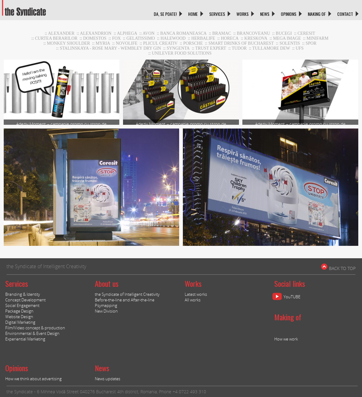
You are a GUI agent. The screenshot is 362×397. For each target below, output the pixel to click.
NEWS (264, 14)
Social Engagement (22, 305)
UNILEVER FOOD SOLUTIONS (182, 53)
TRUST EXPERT (210, 48)
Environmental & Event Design (32, 333)
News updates (107, 378)
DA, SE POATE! (165, 14)
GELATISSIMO (140, 38)
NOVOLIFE (127, 43)
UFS (300, 48)
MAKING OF (317, 14)
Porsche (193, 43)
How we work (286, 339)
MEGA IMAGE (287, 38)
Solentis (290, 43)
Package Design (19, 311)
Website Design (19, 316)
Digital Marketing (20, 322)
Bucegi (284, 33)
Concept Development (25, 300)
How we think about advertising (33, 378)
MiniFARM (318, 38)
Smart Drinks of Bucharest (241, 43)
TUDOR (239, 48)
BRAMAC (221, 33)
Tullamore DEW (271, 48)
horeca (230, 38)
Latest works (196, 294)
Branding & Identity (22, 294)
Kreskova (255, 38)
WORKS (242, 14)
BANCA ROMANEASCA (183, 33)
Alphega (127, 33)
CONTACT (345, 14)
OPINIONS (288, 14)
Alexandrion (96, 33)
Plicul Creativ (160, 43)
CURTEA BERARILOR (56, 38)
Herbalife (203, 38)
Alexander (61, 33)
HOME (193, 14)
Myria (103, 43)
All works (193, 300)
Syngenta (178, 48)
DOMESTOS (94, 38)
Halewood (173, 38)
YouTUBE (292, 297)
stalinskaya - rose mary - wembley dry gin (110, 48)
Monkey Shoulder (68, 43)
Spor (311, 43)
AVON (149, 33)
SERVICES (217, 14)
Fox (116, 38)
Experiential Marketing (25, 339)
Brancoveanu (253, 33)
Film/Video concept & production (35, 328)
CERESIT (306, 33)
